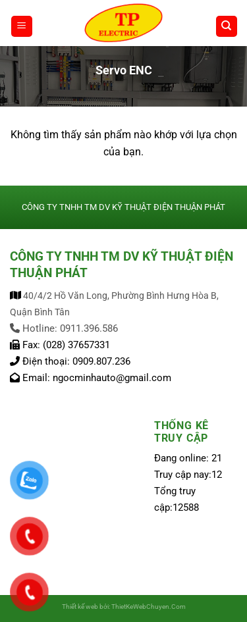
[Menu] (21, 27)
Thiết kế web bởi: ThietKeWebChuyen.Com (124, 606)
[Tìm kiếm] (226, 27)
